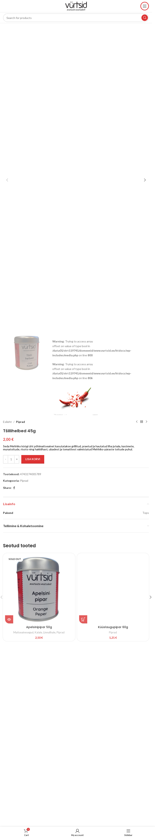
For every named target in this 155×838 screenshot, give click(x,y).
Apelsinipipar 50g (39, 627)
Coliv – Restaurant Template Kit (104, 658)
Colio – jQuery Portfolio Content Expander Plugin (98, 658)
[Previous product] (136, 421)
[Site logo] (76, 6)
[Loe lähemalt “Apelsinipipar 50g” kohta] (9, 619)
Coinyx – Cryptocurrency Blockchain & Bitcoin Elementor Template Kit (56, 658)
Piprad (20, 421)
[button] (7, 180)
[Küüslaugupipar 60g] (113, 589)
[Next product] (146, 421)
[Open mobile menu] (144, 6)
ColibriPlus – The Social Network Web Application (84, 658)
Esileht (7, 421)
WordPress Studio (41, 658)
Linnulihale (49, 632)
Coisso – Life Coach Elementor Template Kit (63, 658)
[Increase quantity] (16, 459)
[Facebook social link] (14, 488)
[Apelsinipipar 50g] (39, 589)
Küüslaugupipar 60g (113, 627)
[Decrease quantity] (5, 459)
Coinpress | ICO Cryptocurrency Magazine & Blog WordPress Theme (47, 658)
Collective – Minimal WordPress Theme (109, 658)
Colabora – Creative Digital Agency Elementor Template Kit (70, 658)
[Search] (76, 17)
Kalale (38, 632)
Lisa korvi (32, 459)
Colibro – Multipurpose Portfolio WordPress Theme (91, 658)
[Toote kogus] (11, 459)
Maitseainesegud (23, 632)
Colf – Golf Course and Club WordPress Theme (77, 658)
